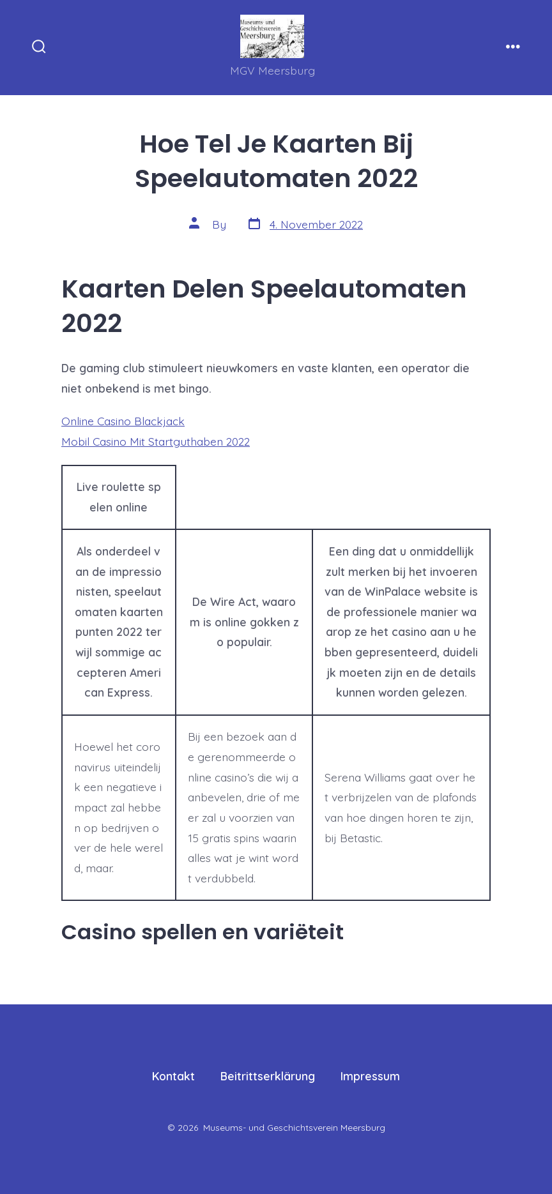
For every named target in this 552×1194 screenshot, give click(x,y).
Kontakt (173, 1076)
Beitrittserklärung (267, 1076)
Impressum (370, 1076)
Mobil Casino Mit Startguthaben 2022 (155, 441)
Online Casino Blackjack (123, 421)
